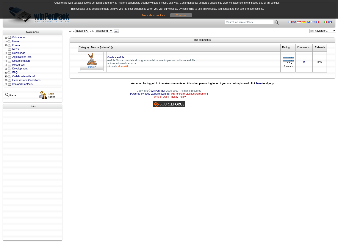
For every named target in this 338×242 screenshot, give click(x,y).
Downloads (18, 53)
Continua (181, 15)
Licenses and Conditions (26, 80)
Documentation (21, 60)
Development (20, 68)
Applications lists (21, 56)
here (258, 83)
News (15, 49)
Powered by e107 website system (149, 93)
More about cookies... (154, 15)
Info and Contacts (22, 84)
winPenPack (158, 90)
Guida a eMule (115, 57)
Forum (16, 45)
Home (15, 41)
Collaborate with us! (23, 76)
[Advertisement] (32, 174)
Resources (18, 64)
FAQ (14, 72)
